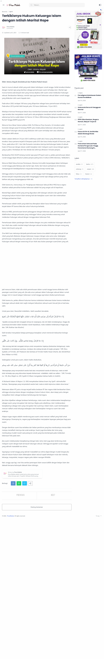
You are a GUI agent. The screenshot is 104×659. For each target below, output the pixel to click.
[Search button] (31, 5)
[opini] (80, 105)
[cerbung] (79, 169)
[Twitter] (10, 655)
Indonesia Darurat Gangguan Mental (88, 108)
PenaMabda (37, 656)
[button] (100, 5)
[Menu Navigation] (4, 5)
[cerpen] (90, 169)
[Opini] (80, 93)
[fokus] (78, 174)
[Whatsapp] (16, 655)
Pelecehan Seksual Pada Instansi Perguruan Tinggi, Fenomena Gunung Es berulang (87, 146)
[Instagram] (7, 655)
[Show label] (83, 179)
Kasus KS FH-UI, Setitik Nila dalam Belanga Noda (87, 133)
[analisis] (78, 164)
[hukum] (88, 174)
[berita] (89, 164)
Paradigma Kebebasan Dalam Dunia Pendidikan (89, 96)
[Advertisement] (50, 336)
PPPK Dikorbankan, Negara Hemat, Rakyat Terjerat (87, 121)
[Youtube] (13, 655)
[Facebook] (4, 655)
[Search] (57, 5)
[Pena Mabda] (37, 31)
